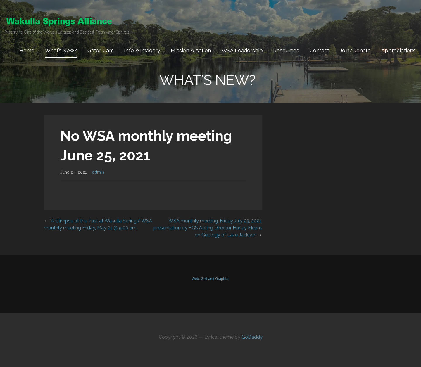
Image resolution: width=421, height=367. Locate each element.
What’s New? (61, 50)
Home (26, 50)
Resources (286, 50)
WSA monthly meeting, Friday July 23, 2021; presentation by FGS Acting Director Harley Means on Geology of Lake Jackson (207, 228)
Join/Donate (355, 50)
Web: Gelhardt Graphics (211, 279)
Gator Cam (100, 50)
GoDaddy (252, 337)
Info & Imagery (142, 50)
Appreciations (398, 50)
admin (98, 171)
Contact (319, 50)
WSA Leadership (242, 50)
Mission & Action (191, 50)
